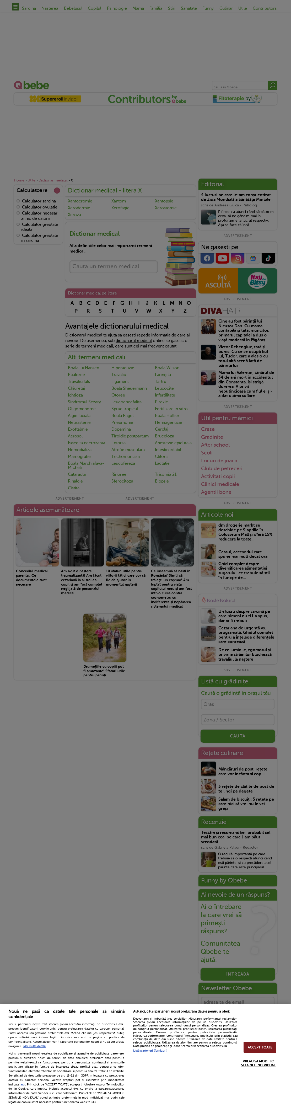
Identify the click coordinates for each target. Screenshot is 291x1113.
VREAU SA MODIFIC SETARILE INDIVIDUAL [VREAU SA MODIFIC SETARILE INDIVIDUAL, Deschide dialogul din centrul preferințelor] (258, 1063)
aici (22, 1084)
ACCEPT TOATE (260, 1047)
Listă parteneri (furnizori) (150, 1050)
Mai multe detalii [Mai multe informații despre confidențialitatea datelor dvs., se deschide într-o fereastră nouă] (34, 1046)
